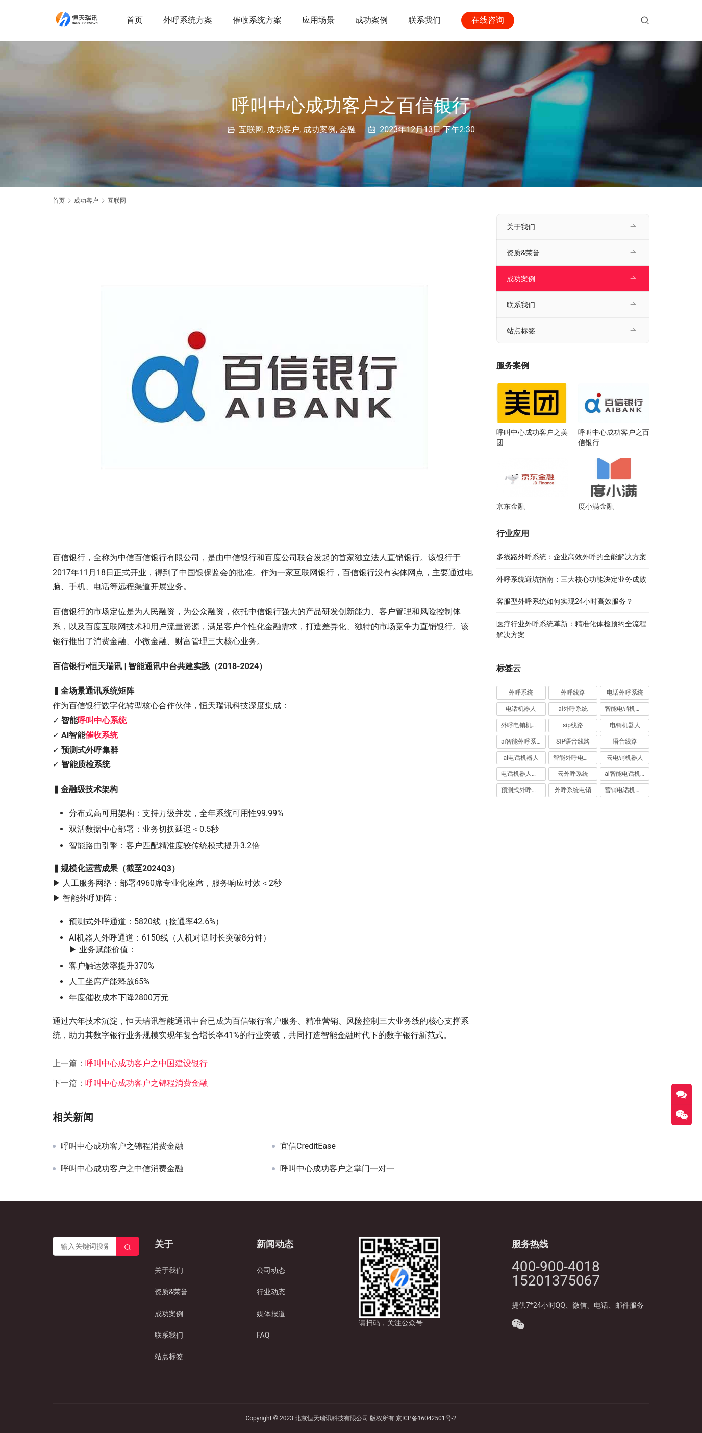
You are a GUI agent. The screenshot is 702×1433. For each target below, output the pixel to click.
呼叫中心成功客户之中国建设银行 (146, 1063)
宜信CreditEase (308, 1146)
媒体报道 (271, 1314)
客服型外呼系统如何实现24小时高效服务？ (564, 601)
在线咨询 (489, 20)
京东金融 (510, 506)
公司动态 (271, 1270)
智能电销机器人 (626, 708)
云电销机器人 (625, 757)
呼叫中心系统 (102, 720)
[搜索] (644, 20)
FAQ (263, 1335)
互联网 (251, 129)
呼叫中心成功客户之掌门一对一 (337, 1168)
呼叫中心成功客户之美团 (532, 437)
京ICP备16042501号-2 (426, 1418)
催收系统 (101, 735)
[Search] (127, 1246)
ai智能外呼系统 (521, 741)
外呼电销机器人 (522, 725)
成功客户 (283, 129)
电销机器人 (625, 725)
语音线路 (625, 741)
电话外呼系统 (625, 692)
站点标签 (521, 331)
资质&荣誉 (523, 253)
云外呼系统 (573, 773)
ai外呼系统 (572, 708)
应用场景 (320, 20)
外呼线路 (573, 692)
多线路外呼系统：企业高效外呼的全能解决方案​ (571, 557)
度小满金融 (596, 506)
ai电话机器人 (521, 757)
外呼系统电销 (573, 790)
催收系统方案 (258, 20)
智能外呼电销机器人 (575, 757)
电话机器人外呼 (522, 773)
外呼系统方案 (189, 20)
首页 (136, 20)
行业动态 (271, 1292)
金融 (347, 129)
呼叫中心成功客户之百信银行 (613, 437)
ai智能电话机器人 (627, 773)
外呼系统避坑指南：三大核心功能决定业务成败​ (571, 579)
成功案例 (373, 20)
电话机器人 (521, 708)
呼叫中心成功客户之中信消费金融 (122, 1168)
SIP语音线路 (573, 741)
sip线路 (573, 725)
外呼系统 (521, 692)
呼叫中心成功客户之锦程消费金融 (146, 1083)
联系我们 (426, 20)
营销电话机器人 (626, 790)
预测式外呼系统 (522, 790)
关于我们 (521, 227)
